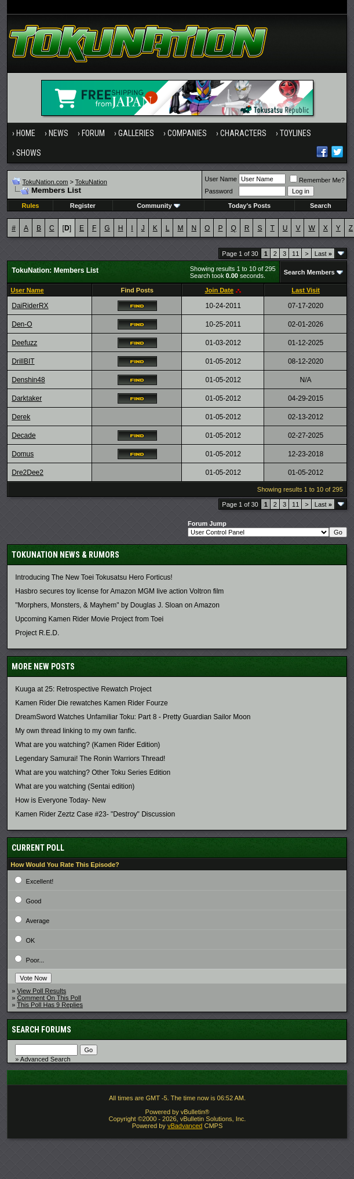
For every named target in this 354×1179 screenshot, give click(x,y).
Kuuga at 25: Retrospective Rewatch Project (83, 689)
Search (320, 205)
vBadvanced (185, 1125)
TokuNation (91, 181)
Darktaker (27, 398)
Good (34, 901)
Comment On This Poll (49, 997)
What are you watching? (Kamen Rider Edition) (87, 745)
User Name (221, 178)
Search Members (309, 272)
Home (25, 133)
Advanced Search (45, 1059)
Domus (23, 454)
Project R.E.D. (37, 633)
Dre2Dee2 (27, 472)
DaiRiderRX (30, 306)
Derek (21, 417)
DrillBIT (23, 361)
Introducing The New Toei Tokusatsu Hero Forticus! (93, 577)
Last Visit (305, 290)
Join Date (219, 290)
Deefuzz (24, 343)
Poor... (35, 960)
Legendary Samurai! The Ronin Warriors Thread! (90, 759)
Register (83, 205)
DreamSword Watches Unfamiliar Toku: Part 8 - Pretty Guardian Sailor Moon (132, 717)
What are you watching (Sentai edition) (74, 786)
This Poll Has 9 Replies (50, 1004)
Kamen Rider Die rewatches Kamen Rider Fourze (91, 703)
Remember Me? (317, 180)
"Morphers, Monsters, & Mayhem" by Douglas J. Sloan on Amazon (117, 605)
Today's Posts (249, 205)
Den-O (22, 324)
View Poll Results (41, 990)
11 (295, 253)
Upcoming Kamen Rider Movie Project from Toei (89, 619)
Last (323, 253)
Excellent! (40, 881)
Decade (23, 435)
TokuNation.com (45, 181)
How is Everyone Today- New (60, 800)
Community (158, 205)
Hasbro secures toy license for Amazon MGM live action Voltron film (119, 591)
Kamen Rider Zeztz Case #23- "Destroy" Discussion (95, 814)
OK (30, 940)
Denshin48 (28, 380)
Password (218, 191)
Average (38, 920)
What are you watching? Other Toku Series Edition (92, 772)
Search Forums (41, 1029)
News (58, 133)
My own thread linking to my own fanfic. (75, 731)
